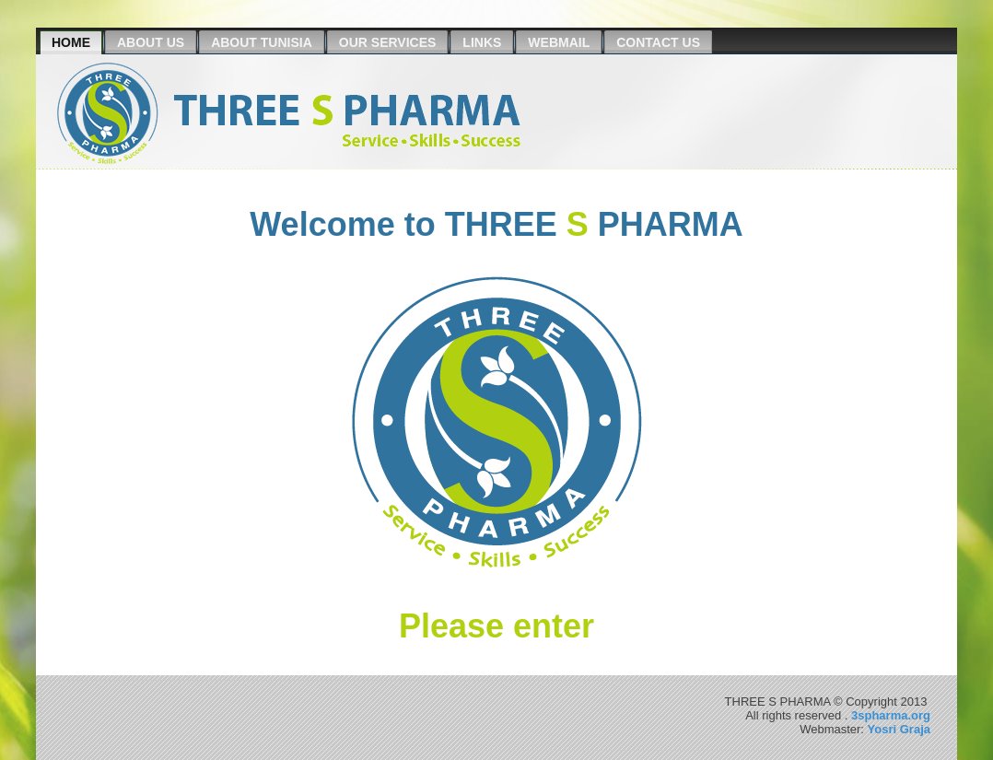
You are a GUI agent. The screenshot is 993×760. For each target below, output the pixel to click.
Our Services (388, 42)
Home (71, 42)
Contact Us (658, 42)
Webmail (559, 42)
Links (481, 42)
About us (150, 42)
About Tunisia (261, 42)
